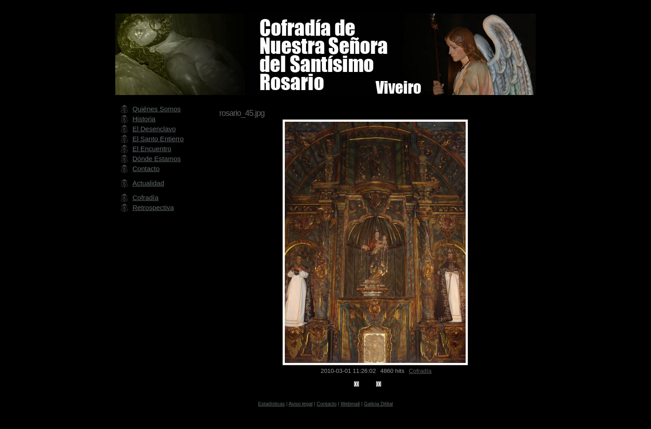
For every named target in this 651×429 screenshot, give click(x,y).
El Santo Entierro (158, 139)
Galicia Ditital (378, 403)
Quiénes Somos (156, 109)
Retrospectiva (153, 207)
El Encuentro (151, 149)
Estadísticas (271, 403)
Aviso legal (300, 403)
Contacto (146, 168)
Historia (144, 119)
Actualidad (148, 183)
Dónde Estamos (156, 158)
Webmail (350, 403)
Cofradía (420, 370)
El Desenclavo (154, 129)
